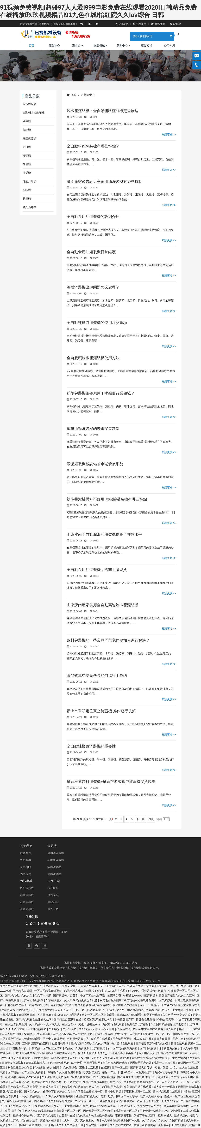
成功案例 (25, 853)
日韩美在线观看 (146, 947)
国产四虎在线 (148, 976)
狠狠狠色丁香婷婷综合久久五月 (147, 919)
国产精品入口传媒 (141, 995)
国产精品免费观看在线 (68, 947)
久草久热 (135, 1106)
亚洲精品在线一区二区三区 (65, 1087)
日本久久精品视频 (30, 1024)
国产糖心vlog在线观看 (141, 938)
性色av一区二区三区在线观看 (182, 1024)
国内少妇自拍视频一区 (107, 1063)
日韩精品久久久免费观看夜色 (64, 1000)
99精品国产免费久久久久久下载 (90, 971)
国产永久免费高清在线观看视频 (46, 1091)
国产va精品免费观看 (155, 1106)
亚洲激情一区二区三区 (157, 962)
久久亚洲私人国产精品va (55, 1120)
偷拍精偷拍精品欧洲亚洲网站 (176, 1082)
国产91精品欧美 (12, 1063)
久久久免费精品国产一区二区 (97, 1067)
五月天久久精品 (47, 1043)
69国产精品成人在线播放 (79, 919)
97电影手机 (143, 1111)
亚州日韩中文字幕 (66, 1067)
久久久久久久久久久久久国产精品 (163, 1048)
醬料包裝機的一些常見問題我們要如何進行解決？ (108, 640)
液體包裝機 (82, 867)
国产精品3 (151, 923)
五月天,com (44, 943)
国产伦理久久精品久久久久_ (90, 981)
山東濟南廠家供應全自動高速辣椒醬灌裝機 (102, 605)
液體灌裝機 (54, 867)
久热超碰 (40, 995)
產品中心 (54, 45)
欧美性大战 (103, 919)
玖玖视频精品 (179, 1053)
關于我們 (26, 846)
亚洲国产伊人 (147, 981)
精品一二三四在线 (189, 957)
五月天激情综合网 (188, 1111)
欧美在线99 (36, 933)
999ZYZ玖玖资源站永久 (98, 947)
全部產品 (122, 23)
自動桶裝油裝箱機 (34, 112)
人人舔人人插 (122, 1115)
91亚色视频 (124, 957)
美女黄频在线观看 (122, 971)
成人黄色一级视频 (164, 1015)
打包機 (27, 164)
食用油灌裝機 (56, 853)
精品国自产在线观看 (125, 933)
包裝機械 (100, 45)
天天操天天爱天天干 (141, 1077)
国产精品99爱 (132, 1082)
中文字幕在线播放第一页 (87, 1019)
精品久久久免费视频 (77, 976)
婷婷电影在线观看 (28, 1005)
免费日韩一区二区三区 (68, 1039)
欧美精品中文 (118, 1010)
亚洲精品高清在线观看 (36, 971)
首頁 (31, 45)
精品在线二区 (151, 1010)
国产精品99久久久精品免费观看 (53, 1029)
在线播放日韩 (27, 943)
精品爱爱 (157, 1096)
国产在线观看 (172, 1115)
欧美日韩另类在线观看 (138, 1015)
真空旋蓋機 (29, 138)
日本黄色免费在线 (169, 976)
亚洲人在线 (84, 1063)
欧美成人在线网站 (151, 1024)
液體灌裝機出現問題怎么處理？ (93, 287)
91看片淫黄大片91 (166, 995)
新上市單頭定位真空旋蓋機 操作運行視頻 (101, 711)
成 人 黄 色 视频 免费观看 (162, 1120)
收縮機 (27, 129)
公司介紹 (169, 45)
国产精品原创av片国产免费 (70, 962)
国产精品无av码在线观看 (17, 1029)
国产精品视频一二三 (177, 1096)
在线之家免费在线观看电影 (175, 1072)
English (175, 23)
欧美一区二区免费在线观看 (54, 1106)
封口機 (27, 147)
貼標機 (27, 198)
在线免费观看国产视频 (148, 1034)
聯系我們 (158, 23)
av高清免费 (114, 923)
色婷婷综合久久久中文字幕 (118, 1111)
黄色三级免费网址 (58, 991)
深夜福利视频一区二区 (137, 1019)
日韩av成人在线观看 (129, 943)
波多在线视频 (89, 914)
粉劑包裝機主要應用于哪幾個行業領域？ (101, 393)
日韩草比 (68, 1096)
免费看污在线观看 (113, 952)
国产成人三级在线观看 (51, 1111)
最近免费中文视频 (164, 1111)
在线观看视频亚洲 (16, 952)
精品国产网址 (40, 1010)
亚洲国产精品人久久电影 (91, 1024)
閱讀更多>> (169, 134)
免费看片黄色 (168, 1063)
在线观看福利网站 (145, 1053)
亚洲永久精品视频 (32, 1072)
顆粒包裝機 (82, 860)
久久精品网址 (112, 1058)
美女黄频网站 (72, 1034)
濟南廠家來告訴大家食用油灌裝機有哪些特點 (104, 181)
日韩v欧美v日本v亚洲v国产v (135, 1000)
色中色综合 (162, 1077)
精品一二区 (109, 1000)
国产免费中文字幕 (144, 914)
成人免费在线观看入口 (137, 1058)
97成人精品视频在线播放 (17, 962)
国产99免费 (69, 957)
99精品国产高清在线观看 (173, 981)
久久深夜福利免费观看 (56, 1005)
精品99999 (135, 1010)
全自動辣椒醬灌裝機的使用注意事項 (97, 322)
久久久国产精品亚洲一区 (168, 1058)
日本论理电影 (187, 1067)
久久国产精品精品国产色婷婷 (169, 952)
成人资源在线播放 (46, 1058)
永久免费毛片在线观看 (47, 1096)
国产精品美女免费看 (66, 923)
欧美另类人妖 (91, 1000)
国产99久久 (131, 1091)
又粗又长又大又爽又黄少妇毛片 (110, 986)
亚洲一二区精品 (150, 933)
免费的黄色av (75, 1091)
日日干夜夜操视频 (13, 991)
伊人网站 (171, 957)
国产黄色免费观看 (70, 1058)
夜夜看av (163, 1053)
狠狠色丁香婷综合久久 (57, 1019)
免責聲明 (25, 867)
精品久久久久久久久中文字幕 (64, 1072)
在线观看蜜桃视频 (110, 1082)
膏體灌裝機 (54, 874)
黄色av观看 (179, 986)
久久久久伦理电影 (181, 1106)
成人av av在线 (143, 967)
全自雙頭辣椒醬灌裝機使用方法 (93, 358)
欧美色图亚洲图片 (111, 928)
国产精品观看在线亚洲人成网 (34, 947)
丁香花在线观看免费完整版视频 (180, 933)
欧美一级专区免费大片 (16, 1067)
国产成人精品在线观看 (24, 1048)
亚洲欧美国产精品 (138, 952)
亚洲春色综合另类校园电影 (54, 981)
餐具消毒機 (29, 207)
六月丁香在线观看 (40, 1077)
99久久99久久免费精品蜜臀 (90, 1120)
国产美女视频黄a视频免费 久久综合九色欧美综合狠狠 (78, 933)
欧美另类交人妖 (93, 1058)
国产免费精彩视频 (104, 1005)
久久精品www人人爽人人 (44, 952)
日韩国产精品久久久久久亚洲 (177, 923)
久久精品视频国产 (124, 1087)
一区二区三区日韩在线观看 (83, 1111)
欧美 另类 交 (12, 1039)
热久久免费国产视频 (115, 991)
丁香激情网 (30, 1063)
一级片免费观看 (23, 1058)
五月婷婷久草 (160, 1005)
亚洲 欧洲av (192, 1058)
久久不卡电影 (43, 923)
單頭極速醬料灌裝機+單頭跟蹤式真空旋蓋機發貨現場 (111, 781)
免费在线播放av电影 (95, 1010)
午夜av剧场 (115, 1120)
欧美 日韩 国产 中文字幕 (123, 1024)
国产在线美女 (118, 1077)
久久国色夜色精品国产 (152, 1101)
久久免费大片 (44, 938)
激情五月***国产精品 (128, 962)
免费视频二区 (189, 914)
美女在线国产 (8, 914)
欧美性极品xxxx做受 (20, 995)
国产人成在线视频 (151, 1091)
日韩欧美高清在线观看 (33, 1087)
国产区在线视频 (80, 986)
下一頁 (140, 819)
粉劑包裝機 (82, 853)
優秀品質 (108, 860)
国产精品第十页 (101, 976)
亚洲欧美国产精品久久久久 (46, 1034)
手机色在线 (9, 938)
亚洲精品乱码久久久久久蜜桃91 (59, 914)
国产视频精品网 (20, 1010)
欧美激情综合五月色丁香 (182, 1101)
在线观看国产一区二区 (115, 995)
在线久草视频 (42, 962)
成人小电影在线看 (42, 1067)
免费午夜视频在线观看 (60, 1082)
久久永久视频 (188, 1091)
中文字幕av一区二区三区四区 (90, 1077)
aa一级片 (77, 991)
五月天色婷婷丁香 (78, 967)
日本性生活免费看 (24, 981)
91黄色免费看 (40, 986)
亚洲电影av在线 (15, 1091)
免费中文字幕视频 (165, 1000)
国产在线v (125, 914)
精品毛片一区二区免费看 (66, 1010)
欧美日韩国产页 (124, 947)
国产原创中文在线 (121, 1053)
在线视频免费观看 (148, 1087)
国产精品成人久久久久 (19, 923)
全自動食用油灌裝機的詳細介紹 (93, 216)
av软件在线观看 (125, 1029)
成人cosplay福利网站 (67, 943)
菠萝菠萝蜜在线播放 (123, 1072)
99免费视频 (125, 1034)
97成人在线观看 (81, 1005)
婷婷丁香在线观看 (145, 1043)
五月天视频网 (92, 991)
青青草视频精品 (36, 991)
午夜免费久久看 (147, 1072)
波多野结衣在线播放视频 (23, 1120)
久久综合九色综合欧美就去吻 (95, 1043)
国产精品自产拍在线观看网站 (94, 1115)
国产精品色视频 (122, 967)
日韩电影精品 (113, 1019)
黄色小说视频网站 (89, 952)
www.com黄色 (73, 1101)
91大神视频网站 (37, 957)
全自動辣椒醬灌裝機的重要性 (91, 746)
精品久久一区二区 (127, 1039)
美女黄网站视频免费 (130, 1067)
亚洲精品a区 (113, 1096)
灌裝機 (77, 45)
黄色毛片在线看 (50, 1048)
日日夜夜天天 (162, 967)
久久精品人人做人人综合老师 (97, 957)
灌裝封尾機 (29, 181)
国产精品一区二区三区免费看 (26, 1000)
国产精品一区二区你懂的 (98, 1039)
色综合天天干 (165, 947)
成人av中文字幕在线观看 (148, 957)
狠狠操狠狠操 (19, 976)
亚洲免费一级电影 (151, 1039)
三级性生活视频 (89, 995)
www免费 (5, 919)
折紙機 (27, 190)
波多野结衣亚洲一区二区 (88, 1106)
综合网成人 (163, 938)
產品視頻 (146, 45)
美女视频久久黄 (90, 1048)
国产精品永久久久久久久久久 (18, 1106)
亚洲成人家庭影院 (19, 986)
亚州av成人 (165, 1043)
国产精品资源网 (23, 919)
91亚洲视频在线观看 (101, 962)
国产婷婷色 (166, 928)
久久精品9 (55, 957)
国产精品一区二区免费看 (23, 1015)
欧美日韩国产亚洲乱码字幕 (99, 1034)
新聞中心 (123, 45)
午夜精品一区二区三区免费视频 (94, 1029)
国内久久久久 (32, 1019)
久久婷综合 (70, 995)
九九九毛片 (119, 919)
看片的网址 (36, 1053)
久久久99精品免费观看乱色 (81, 928)
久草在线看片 (54, 928)
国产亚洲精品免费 (116, 1106)
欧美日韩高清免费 (148, 1029)
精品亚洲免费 (66, 1115)
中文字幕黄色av (134, 1120)
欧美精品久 (181, 1043)
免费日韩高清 (60, 971)
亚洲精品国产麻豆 (140, 991)
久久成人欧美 (48, 1015)
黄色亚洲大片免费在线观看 (24, 967)
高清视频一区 (131, 1063)
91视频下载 (114, 1091)
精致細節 (108, 867)
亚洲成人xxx (29, 1039)
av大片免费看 (172, 1039)
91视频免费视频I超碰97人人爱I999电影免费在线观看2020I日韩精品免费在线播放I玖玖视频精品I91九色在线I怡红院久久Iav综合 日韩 (80, 909)
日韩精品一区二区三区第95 (46, 976)
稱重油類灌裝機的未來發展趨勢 (93, 428)
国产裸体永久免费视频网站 (134, 1005)
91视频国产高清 (112, 1015)
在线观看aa (69, 952)
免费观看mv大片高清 (50, 1101)
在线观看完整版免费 (31, 1082)
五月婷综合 (178, 1077)
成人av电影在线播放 (176, 1034)
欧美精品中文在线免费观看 (140, 928)
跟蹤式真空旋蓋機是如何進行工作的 (97, 675)
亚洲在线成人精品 (16, 1034)
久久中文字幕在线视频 (97, 1087)
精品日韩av (45, 1039)
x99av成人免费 (47, 1115)
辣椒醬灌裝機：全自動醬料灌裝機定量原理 (102, 111)
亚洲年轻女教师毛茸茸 (89, 1096)
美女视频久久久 (182, 938)
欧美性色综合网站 (24, 1043)
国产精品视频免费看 (125, 976)
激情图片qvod (18, 1077)
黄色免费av (171, 1091)
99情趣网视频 (61, 1077)
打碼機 (27, 155)
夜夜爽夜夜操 (123, 1043)
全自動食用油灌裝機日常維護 (91, 252)
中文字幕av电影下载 (93, 923)
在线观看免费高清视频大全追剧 (151, 986)
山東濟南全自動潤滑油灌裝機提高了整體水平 (104, 534)
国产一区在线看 (18, 1053)
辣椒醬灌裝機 (56, 860)
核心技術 (108, 853)
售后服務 (139, 23)
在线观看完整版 (29, 914)
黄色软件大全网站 (97, 1053)
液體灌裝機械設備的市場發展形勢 (95, 464)
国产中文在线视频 (32, 928)
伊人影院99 (54, 995)
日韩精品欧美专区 (11, 1019)
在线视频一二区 (96, 1091)
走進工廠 (109, 846)
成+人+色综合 (108, 914)
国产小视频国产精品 (23, 1101)
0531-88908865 (153, 853)
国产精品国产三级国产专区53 (57, 1063)
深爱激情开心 (26, 938)
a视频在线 (194, 986)
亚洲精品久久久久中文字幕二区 (64, 1053)
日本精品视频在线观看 (167, 1019)
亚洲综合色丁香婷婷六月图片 (18, 1115)
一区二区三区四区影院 (87, 938)
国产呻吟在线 (150, 1063)
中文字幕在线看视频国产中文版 (121, 1048)
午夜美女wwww (133, 923)
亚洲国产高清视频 (189, 1015)
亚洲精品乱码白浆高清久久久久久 (79, 1015)
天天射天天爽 (70, 1048)
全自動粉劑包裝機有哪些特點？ (93, 146)
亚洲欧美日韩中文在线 (136, 1096)
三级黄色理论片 (94, 1101)
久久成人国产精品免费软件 (161, 1067)
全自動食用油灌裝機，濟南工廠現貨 (97, 570)
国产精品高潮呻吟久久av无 (152, 971)
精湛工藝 (108, 874)
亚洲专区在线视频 (190, 1063)
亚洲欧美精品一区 (86, 1082)
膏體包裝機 (82, 874)
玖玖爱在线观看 (101, 967)
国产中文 (178, 967)
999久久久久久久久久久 (148, 1115)
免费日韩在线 (67, 1043)
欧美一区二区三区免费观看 (98, 943)
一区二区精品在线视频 (48, 919)
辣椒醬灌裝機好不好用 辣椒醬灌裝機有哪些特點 (107, 499)
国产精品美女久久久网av (15, 1096)
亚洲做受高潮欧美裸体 (123, 981)
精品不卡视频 (152, 943)
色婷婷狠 (10, 1005)
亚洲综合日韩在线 (168, 914)
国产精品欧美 (59, 986)
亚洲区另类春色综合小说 (120, 1101)
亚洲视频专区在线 (114, 938)
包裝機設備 (29, 104)
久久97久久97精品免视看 (58, 1024)
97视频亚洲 (149, 1082)
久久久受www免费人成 (176, 943)
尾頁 (151, 819)
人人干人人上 (63, 938)
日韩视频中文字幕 (16, 933)
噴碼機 (27, 172)
